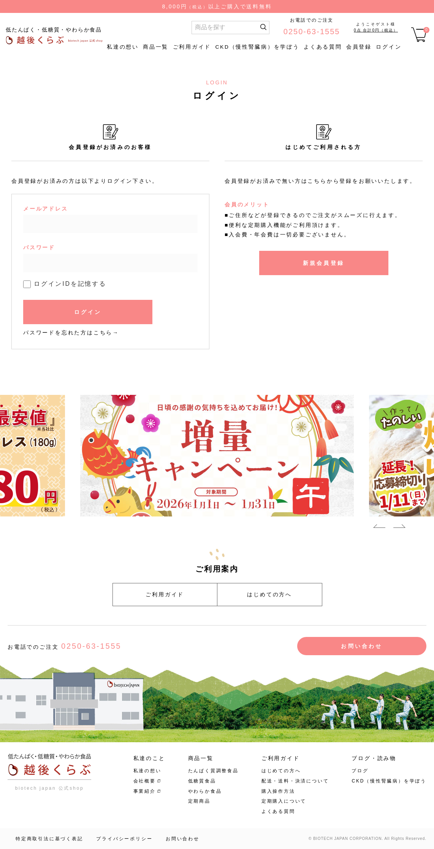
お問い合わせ (361, 646)
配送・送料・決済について (295, 781)
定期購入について (283, 801)
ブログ (360, 770)
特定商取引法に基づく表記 (49, 838)
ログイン (388, 47)
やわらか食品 (205, 791)
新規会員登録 (323, 263)
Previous (379, 527)
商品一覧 (155, 47)
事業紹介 (144, 791)
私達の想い (123, 47)
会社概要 (144, 781)
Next (399, 527)
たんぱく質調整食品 (213, 770)
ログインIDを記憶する (70, 283)
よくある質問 (323, 47)
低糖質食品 (202, 781)
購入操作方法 (278, 791)
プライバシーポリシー (124, 838)
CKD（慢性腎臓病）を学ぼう (257, 47)
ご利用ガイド (192, 47)
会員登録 (359, 47)
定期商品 (199, 801)
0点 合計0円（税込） (376, 30)
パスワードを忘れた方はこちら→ (71, 332)
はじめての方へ (269, 594)
